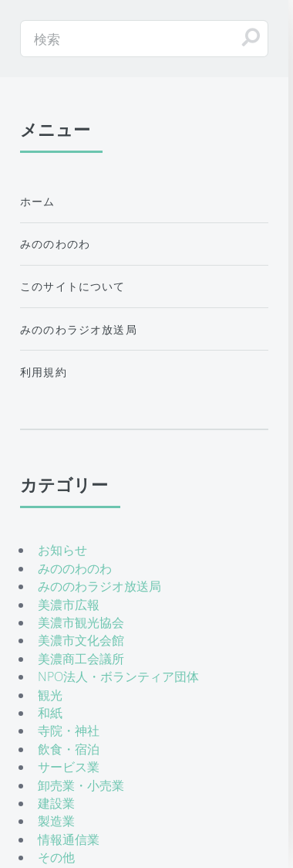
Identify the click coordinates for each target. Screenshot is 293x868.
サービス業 (68, 766)
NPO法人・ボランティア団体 (118, 676)
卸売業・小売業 (81, 785)
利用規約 (43, 371)
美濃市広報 (68, 604)
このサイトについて (73, 286)
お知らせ (62, 549)
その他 (56, 857)
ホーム (38, 201)
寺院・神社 (68, 730)
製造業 (56, 820)
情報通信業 (68, 839)
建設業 (56, 803)
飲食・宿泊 (68, 749)
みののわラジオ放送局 (78, 329)
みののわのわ (55, 243)
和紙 (50, 712)
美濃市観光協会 (81, 622)
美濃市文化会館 (81, 640)
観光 (50, 695)
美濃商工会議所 (81, 658)
